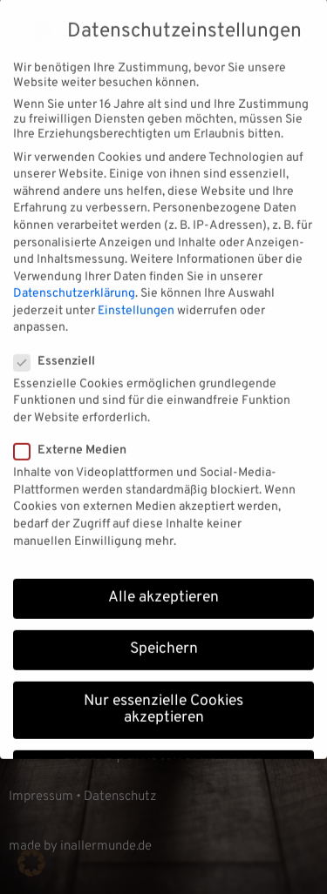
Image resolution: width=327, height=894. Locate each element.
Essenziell (59, 349)
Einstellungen (136, 299)
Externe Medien (75, 439)
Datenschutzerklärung (74, 282)
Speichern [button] (164, 638)
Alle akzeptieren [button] (163, 586)
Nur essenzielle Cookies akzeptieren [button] (163, 698)
